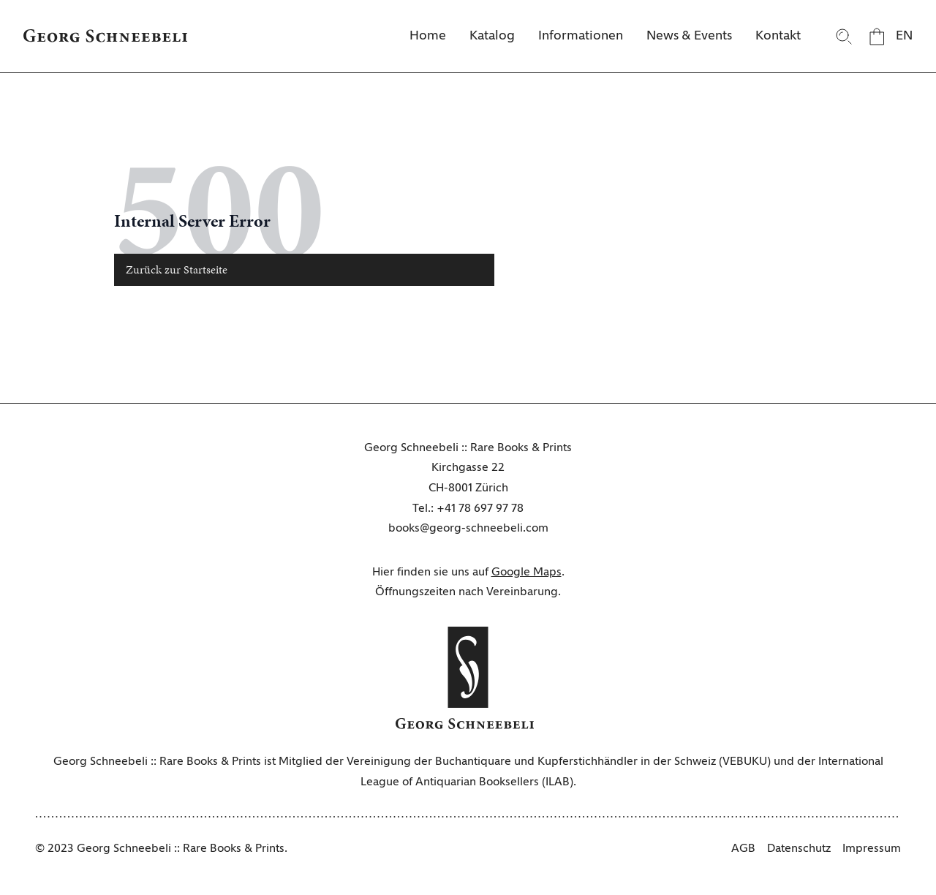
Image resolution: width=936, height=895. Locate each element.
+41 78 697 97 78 (480, 509)
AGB (743, 849)
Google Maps (526, 572)
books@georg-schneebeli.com (468, 529)
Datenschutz (799, 849)
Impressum (871, 849)
